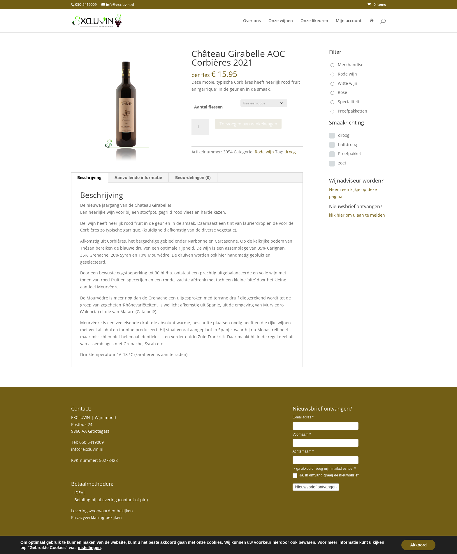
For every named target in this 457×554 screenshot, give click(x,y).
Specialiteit (348, 101)
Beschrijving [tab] (89, 177)
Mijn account (349, 21)
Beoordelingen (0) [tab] (193, 177)
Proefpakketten (352, 111)
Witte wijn (347, 83)
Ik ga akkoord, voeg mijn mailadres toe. (324, 469)
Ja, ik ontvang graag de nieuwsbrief (326, 475)
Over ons (252, 21)
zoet (342, 163)
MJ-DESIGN (98, 546)
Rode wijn (264, 152)
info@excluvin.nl (87, 449)
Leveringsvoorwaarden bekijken (102, 510)
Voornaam (302, 434)
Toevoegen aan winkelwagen (248, 124)
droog (290, 152)
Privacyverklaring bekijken (96, 517)
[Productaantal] (200, 127)
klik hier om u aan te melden (357, 215)
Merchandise (350, 64)
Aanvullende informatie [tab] (138, 177)
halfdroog (347, 144)
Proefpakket (349, 153)
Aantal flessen (208, 107)
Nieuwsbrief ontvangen (316, 487)
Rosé (342, 92)
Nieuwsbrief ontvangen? (355, 206)
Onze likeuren (314, 21)
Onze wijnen (280, 21)
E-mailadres (303, 417)
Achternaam (303, 451)
